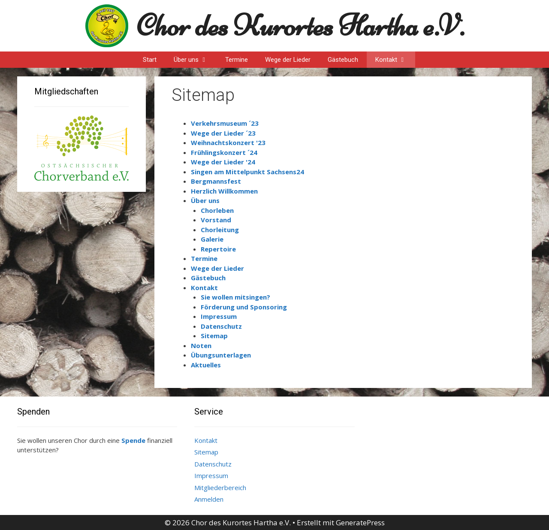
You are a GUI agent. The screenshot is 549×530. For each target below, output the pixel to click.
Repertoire (218, 249)
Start (150, 60)
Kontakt (395, 59)
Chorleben (217, 210)
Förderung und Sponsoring (244, 307)
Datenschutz (221, 326)
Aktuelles (206, 364)
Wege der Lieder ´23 (223, 133)
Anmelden (208, 499)
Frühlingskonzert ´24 (224, 152)
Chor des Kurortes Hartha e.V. (300, 25)
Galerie (212, 239)
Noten (201, 345)
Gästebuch (343, 60)
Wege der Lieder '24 (223, 161)
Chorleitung (220, 229)
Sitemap (214, 335)
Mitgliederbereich (220, 487)
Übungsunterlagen (221, 355)
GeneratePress (360, 522)
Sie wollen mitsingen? (235, 297)
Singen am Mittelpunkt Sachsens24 (247, 171)
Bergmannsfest (216, 181)
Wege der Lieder (288, 60)
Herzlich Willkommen (224, 191)
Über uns (195, 59)
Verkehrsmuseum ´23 (225, 123)
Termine (236, 60)
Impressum (219, 316)
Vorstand (216, 219)
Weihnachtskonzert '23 (228, 142)
